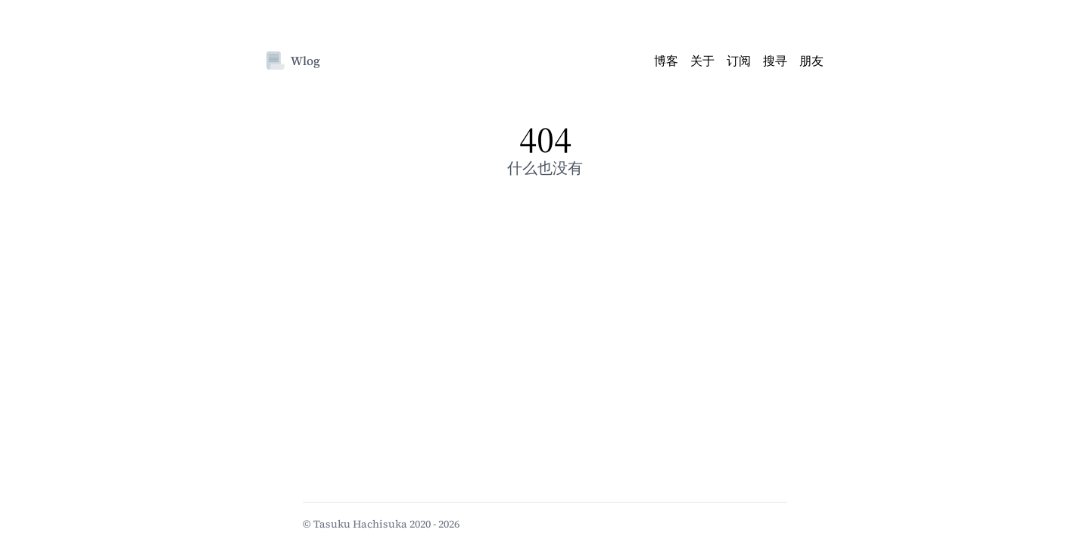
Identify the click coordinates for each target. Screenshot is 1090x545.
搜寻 (775, 60)
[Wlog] (275, 60)
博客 (666, 60)
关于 (702, 60)
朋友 (811, 60)
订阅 (739, 60)
